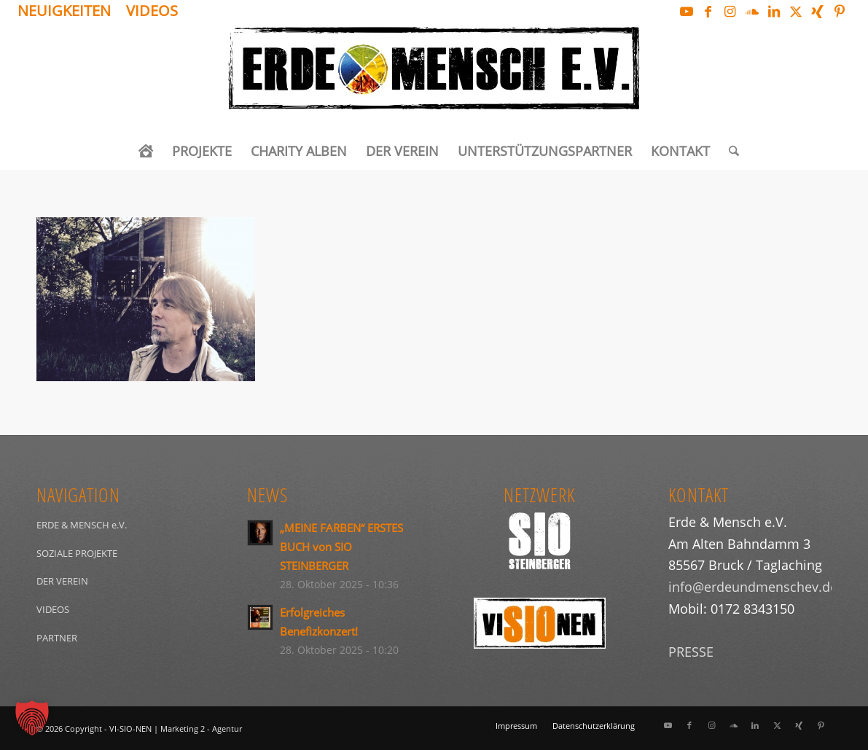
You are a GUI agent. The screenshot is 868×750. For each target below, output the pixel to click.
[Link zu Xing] (817, 11)
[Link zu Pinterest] (840, 11)
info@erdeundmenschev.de (752, 586)
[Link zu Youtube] (686, 11)
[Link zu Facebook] (708, 11)
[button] (32, 718)
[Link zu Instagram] (729, 11)
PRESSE (690, 651)
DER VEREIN (62, 580)
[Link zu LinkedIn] (773, 11)
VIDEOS (52, 609)
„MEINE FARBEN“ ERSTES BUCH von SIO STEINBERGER (341, 546)
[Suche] (729, 151)
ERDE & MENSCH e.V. (81, 524)
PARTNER (56, 637)
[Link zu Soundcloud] (751, 11)
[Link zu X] (795, 11)
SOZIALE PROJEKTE (76, 553)
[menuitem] (68, 12)
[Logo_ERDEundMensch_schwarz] (434, 77)
